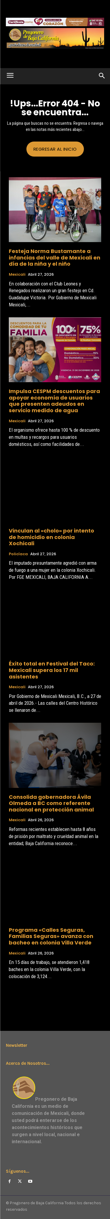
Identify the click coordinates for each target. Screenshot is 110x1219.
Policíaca (18, 554)
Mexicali (17, 274)
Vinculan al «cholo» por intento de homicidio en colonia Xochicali (51, 537)
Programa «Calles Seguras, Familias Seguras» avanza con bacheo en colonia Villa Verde (51, 936)
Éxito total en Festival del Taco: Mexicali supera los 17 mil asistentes (52, 670)
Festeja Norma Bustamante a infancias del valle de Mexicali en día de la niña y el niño (54, 257)
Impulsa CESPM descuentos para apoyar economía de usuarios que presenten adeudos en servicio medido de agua (54, 400)
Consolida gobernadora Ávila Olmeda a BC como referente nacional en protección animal (51, 803)
